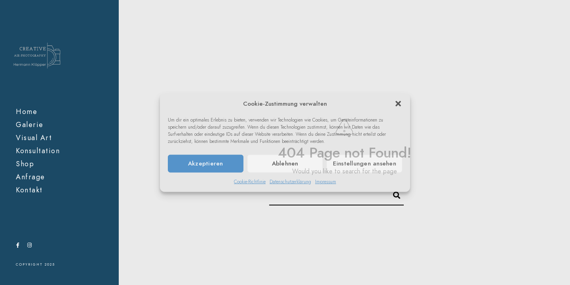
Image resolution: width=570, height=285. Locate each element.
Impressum (325, 181)
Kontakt (29, 190)
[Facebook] (18, 247)
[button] (398, 104)
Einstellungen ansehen (364, 163)
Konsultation (38, 151)
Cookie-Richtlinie (250, 181)
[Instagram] (29, 247)
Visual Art (34, 137)
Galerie (30, 124)
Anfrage (30, 177)
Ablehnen (285, 163)
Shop (25, 164)
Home (26, 111)
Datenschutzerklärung (290, 181)
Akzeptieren (205, 163)
